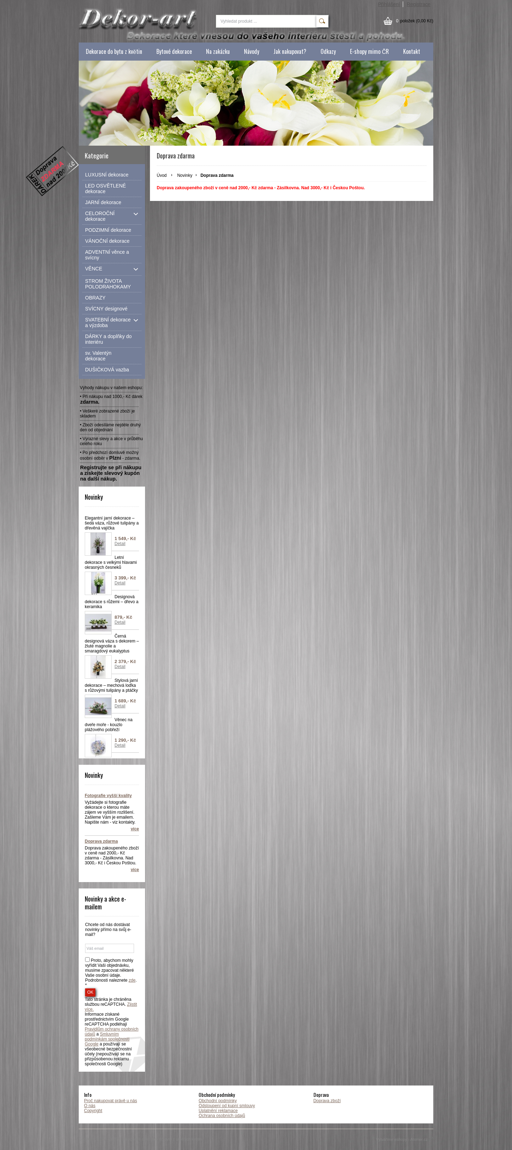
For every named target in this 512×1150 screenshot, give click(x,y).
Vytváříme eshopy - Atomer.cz (404, 1139)
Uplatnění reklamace (218, 1110)
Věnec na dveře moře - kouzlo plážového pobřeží (109, 724)
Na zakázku (218, 51)
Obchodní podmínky (217, 1100)
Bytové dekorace (174, 51)
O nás (89, 1105)
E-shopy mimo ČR (369, 51)
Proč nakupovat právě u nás (110, 1100)
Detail (120, 543)
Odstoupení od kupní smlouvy (227, 1105)
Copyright (93, 1110)
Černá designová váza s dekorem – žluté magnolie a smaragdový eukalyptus (112, 643)
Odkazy (328, 51)
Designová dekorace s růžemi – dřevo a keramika (111, 601)
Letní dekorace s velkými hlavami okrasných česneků (111, 562)
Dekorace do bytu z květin (114, 51)
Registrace (418, 4)
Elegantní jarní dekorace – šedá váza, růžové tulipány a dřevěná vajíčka (112, 523)
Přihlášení (389, 4)
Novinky (185, 175)
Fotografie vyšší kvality (108, 795)
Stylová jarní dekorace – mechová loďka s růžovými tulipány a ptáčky (111, 685)
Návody (251, 51)
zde (132, 980)
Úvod (162, 175)
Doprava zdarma (101, 841)
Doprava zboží (327, 1100)
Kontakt (411, 51)
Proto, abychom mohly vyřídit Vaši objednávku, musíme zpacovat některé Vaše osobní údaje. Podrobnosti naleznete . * (111, 973)
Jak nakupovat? (289, 51)
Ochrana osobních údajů (222, 1115)
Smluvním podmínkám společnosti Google (107, 1039)
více (135, 828)
